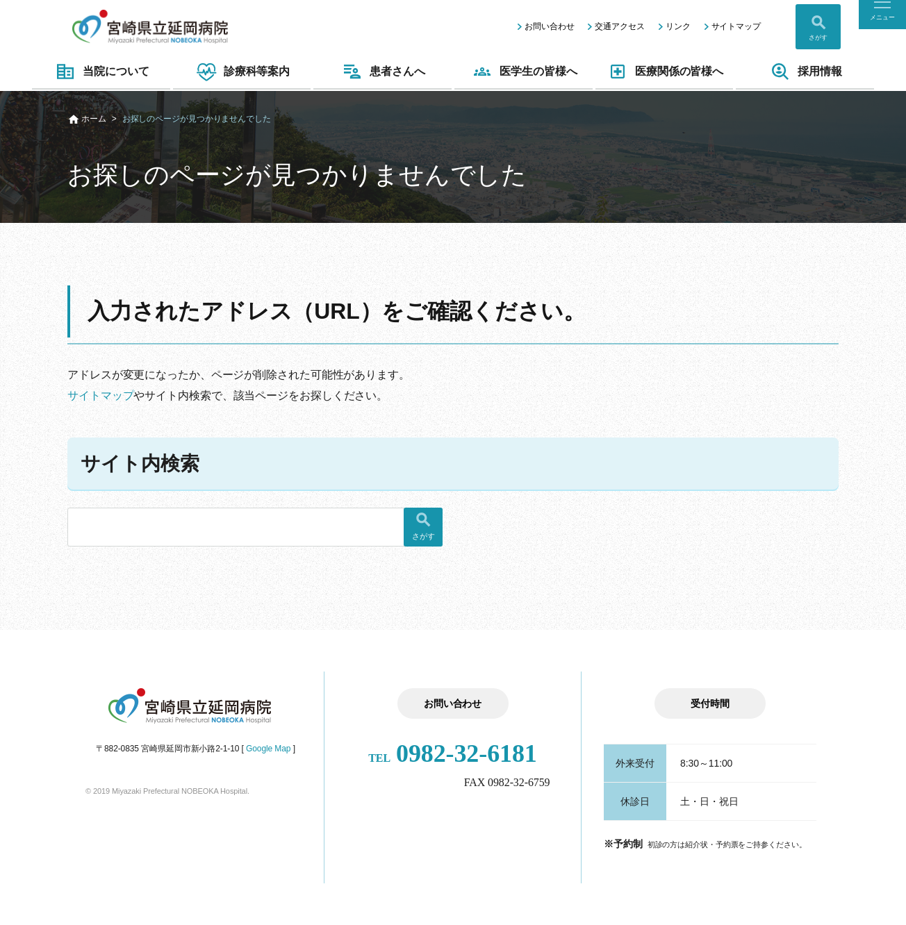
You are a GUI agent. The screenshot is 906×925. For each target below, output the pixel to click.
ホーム (93, 119)
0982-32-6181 (452, 753)
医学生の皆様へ (523, 71)
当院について (101, 71)
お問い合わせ (549, 26)
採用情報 (805, 71)
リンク (678, 26)
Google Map (268, 748)
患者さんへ (382, 71)
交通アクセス (619, 26)
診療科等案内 (242, 71)
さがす (818, 37)
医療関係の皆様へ (664, 71)
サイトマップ (736, 26)
